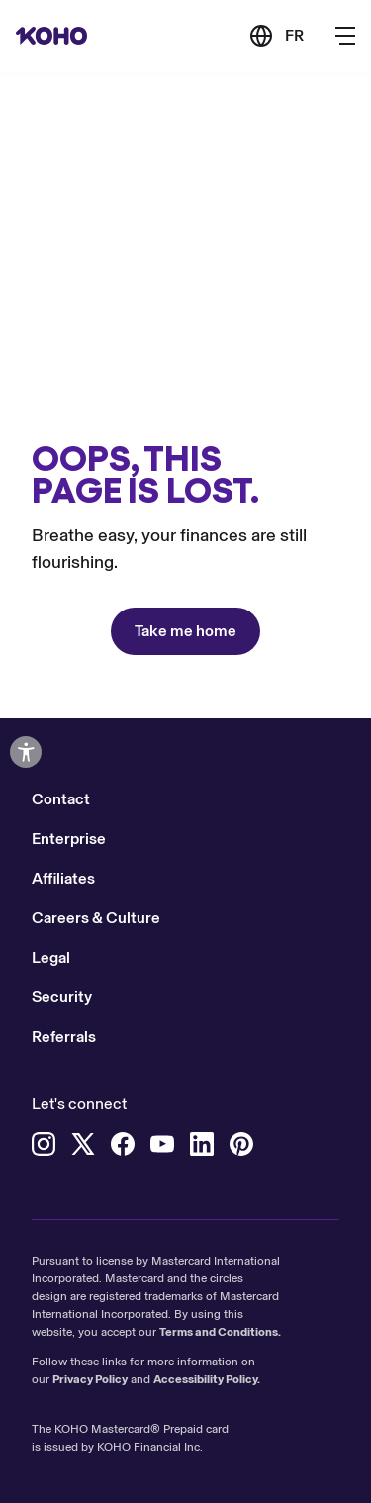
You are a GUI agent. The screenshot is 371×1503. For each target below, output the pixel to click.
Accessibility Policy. (206, 1379)
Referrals (64, 1036)
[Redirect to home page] (51, 36)
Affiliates (63, 878)
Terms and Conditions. (220, 1332)
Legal (51, 957)
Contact (61, 799)
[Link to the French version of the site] (276, 35)
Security (62, 996)
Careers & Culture (96, 917)
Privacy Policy (90, 1379)
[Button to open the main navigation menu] (345, 35)
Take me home (185, 630)
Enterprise (69, 838)
